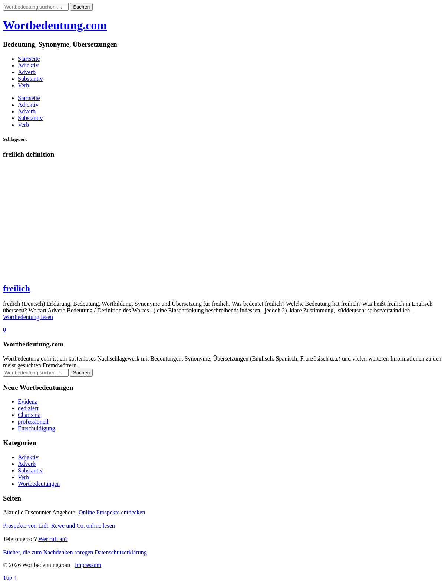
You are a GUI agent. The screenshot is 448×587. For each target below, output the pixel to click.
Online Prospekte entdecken (112, 512)
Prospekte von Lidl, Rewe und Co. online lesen (59, 526)
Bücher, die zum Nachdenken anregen (48, 552)
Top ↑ (10, 577)
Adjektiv (28, 65)
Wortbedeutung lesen (28, 317)
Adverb (27, 72)
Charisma (29, 415)
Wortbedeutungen (39, 484)
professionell (33, 421)
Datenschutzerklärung (120, 552)
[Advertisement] (224, 224)
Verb (23, 85)
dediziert (28, 408)
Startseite (29, 59)
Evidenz (27, 401)
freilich (16, 288)
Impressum (88, 565)
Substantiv (30, 79)
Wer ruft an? (53, 539)
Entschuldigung (36, 428)
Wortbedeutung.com (55, 25)
